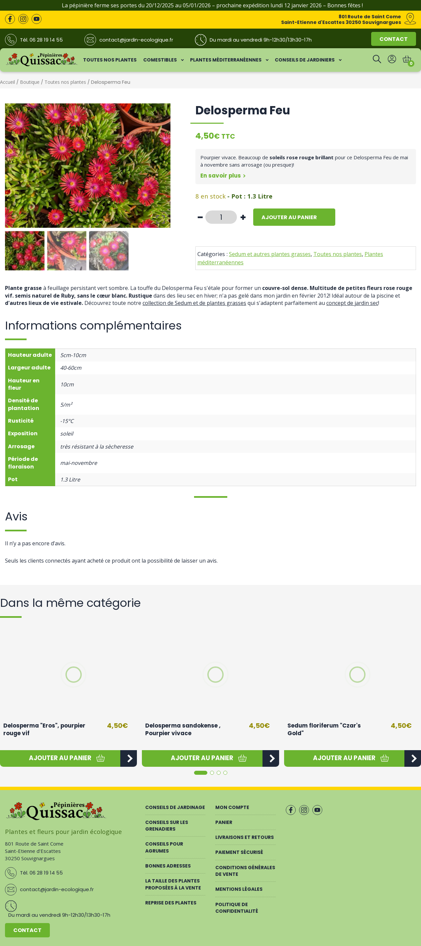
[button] (60, 758)
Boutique (30, 82)
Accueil (7, 82)
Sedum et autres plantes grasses (270, 254)
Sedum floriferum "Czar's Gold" (324, 730)
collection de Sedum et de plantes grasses (194, 303)
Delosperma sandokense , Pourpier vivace (183, 730)
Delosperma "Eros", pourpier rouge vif (44, 730)
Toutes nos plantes (65, 82)
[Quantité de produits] (221, 217)
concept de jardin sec (352, 303)
